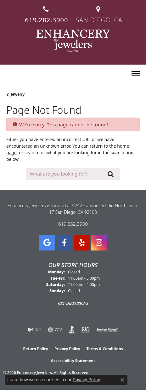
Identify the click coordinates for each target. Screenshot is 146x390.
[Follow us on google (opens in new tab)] (47, 242)
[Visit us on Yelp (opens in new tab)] (82, 242)
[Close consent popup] (122, 380)
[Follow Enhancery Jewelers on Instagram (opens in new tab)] (99, 242)
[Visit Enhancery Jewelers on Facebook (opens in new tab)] (64, 242)
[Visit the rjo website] (85, 330)
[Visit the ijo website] (35, 330)
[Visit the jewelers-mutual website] (107, 330)
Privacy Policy (67, 348)
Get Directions (73, 303)
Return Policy (35, 348)
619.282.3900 (73, 224)
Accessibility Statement (73, 360)
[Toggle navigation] (135, 73)
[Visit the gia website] (55, 330)
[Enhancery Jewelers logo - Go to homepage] (73, 40)
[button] (9, 73)
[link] (46, 12)
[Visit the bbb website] (72, 330)
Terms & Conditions (105, 348)
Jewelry (18, 94)
